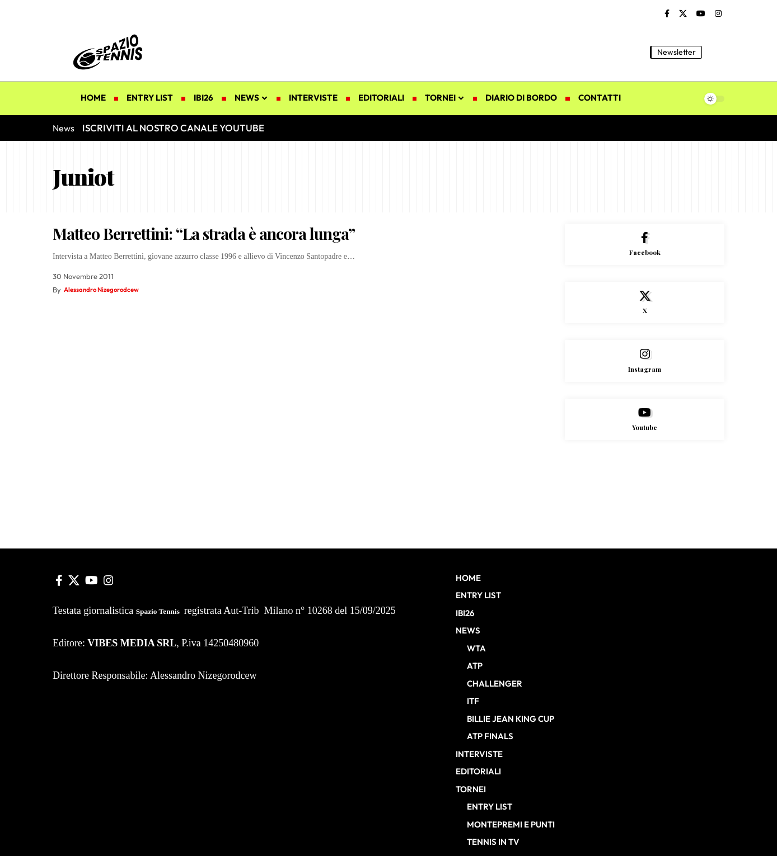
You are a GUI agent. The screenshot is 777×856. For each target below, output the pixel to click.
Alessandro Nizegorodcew (107, 289)
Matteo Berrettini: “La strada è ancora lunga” (204, 233)
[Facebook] (667, 14)
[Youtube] (644, 434)
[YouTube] (701, 14)
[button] (716, 52)
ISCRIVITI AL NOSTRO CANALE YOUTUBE (173, 128)
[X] (683, 14)
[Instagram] (718, 14)
